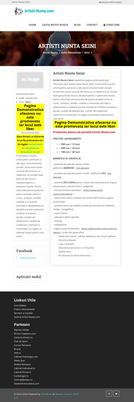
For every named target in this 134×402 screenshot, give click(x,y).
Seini (87, 52)
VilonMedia (46, 394)
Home (32, 24)
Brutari (17, 348)
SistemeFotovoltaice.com (26, 383)
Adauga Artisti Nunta (110, 2)
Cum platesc (20, 305)
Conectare (112, 24)
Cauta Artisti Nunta (55, 24)
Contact (92, 24)
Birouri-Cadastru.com (25, 333)
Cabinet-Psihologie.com (26, 356)
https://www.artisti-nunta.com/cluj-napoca (85, 230)
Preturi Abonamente (24, 309)
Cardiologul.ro (21, 375)
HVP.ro (17, 352)
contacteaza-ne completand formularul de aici (31, 148)
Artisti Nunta (50, 52)
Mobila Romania (22, 364)
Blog (77, 24)
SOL (16, 397)
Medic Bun (19, 360)
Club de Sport (21, 341)
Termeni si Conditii (23, 313)
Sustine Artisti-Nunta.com (27, 316)
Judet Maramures (71, 52)
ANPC (76, 394)
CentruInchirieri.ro (23, 337)
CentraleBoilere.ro (23, 379)
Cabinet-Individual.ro (24, 368)
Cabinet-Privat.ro (22, 372)
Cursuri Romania (22, 345)
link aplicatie (82, 167)
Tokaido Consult (63, 394)
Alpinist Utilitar (21, 329)
